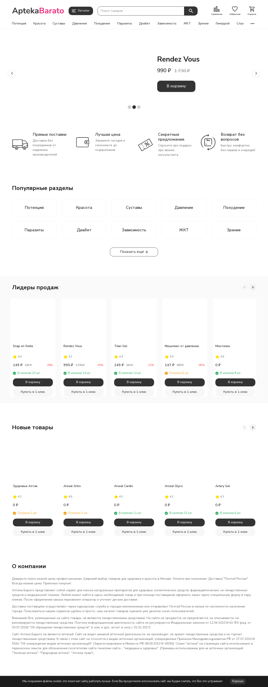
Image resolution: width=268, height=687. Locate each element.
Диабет (144, 23)
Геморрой (223, 23)
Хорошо (238, 681)
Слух (240, 23)
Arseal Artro (72, 486)
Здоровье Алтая (25, 486)
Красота (39, 23)
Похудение (102, 23)
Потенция (19, 23)
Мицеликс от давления (182, 346)
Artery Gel (222, 486)
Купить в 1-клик (33, 392)
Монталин (222, 346)
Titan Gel (120, 346)
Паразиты (124, 23)
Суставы (59, 23)
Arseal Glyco (174, 486)
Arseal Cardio (123, 486)
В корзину (176, 86)
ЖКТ (187, 23)
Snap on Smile (23, 346)
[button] (12, 73)
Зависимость (167, 23)
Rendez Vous (73, 346)
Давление (79, 23)
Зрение (203, 23)
